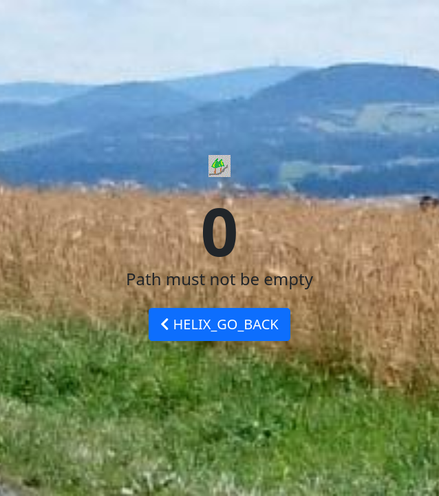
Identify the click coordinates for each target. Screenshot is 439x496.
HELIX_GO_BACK (219, 324)
